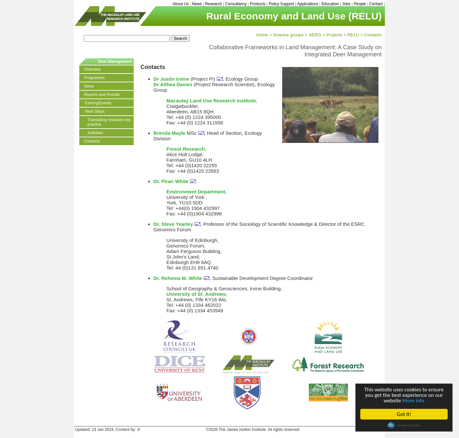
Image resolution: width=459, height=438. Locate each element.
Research (213, 4)
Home (262, 34)
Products (257, 4)
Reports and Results (102, 94)
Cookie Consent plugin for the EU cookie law (404, 425)
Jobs (346, 4)
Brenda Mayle (169, 133)
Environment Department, (196, 191)
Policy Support (281, 4)
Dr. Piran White (170, 181)
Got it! (404, 414)
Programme (94, 77)
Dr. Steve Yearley (173, 224)
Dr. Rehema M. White (177, 278)
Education (330, 4)
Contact (376, 4)
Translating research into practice (108, 122)
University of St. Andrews (196, 294)
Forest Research (185, 149)
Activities (95, 133)
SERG (315, 34)
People (360, 4)
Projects (334, 34)
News (197, 4)
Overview (92, 69)
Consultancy (236, 4)
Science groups (288, 34)
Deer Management (115, 61)
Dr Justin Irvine (171, 79)
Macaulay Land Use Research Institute (211, 100)
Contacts (373, 34)
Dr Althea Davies (172, 84)
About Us (181, 4)
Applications (308, 4)
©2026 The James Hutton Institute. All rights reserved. (253, 429)
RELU (353, 34)
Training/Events (97, 103)
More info (413, 400)
